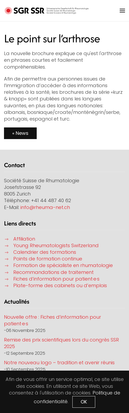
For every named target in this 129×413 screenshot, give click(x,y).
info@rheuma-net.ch (45, 207)
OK (84, 401)
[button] (122, 10)
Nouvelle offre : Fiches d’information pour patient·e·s (52, 320)
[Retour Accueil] (46, 10)
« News (20, 133)
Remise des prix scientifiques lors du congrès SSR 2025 (61, 343)
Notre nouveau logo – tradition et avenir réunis (59, 362)
